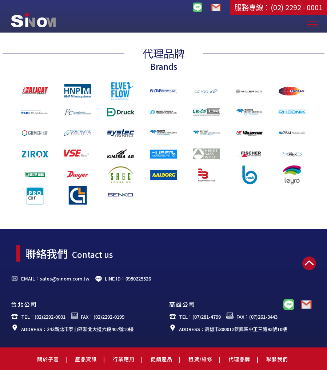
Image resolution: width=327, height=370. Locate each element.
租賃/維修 (200, 359)
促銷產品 (161, 359)
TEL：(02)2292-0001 (43, 316)
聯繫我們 (277, 359)
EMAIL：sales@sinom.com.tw (55, 278)
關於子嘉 (48, 359)
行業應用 (124, 359)
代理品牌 (239, 359)
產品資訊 (86, 359)
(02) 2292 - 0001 (297, 7)
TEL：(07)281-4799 (200, 316)
